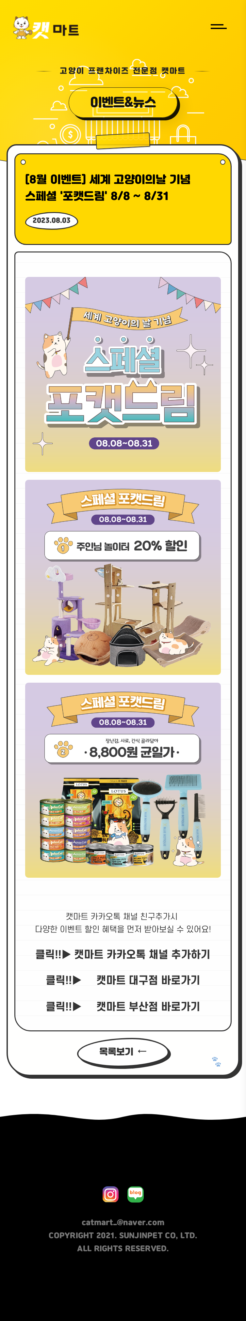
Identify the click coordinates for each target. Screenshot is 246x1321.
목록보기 (116, 1052)
